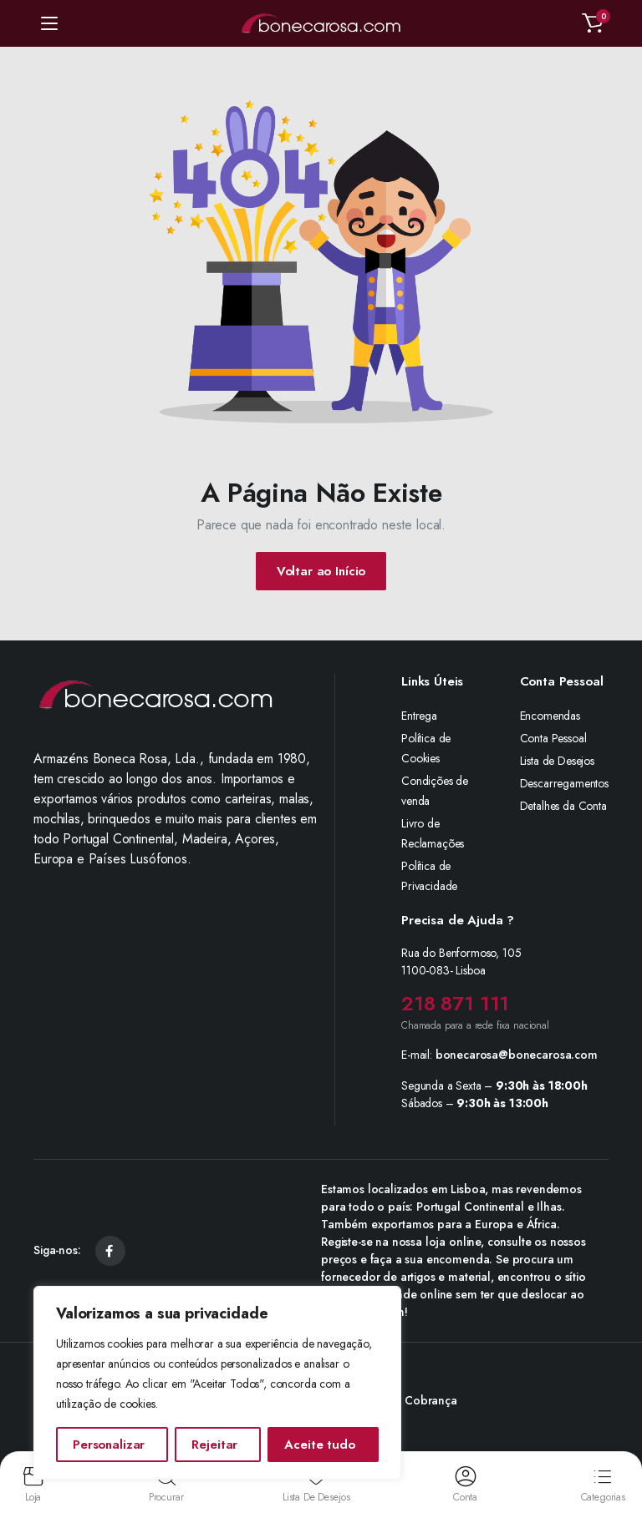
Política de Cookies (426, 748)
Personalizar (109, 1444)
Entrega (419, 715)
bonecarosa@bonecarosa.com (517, 1054)
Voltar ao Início (321, 571)
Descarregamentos (564, 783)
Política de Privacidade (429, 876)
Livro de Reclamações (432, 833)
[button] (593, 23)
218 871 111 (455, 1003)
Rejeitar (214, 1444)
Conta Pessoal (553, 738)
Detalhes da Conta (563, 805)
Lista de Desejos (557, 760)
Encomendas (550, 715)
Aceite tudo (319, 1444)
